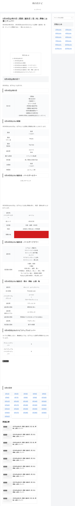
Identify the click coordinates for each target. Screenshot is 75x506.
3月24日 (34, 409)
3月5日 (44, 394)
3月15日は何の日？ (18, 58)
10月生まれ (68, 45)
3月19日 (34, 406)
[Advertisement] (26, 40)
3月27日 (16, 413)
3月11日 (7, 402)
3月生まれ (5, 361)
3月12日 (16, 402)
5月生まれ (58, 37)
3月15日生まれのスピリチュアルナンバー (25, 72)
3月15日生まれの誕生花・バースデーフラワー (26, 68)
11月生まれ (58, 48)
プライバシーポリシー (68, 501)
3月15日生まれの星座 (19, 63)
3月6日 (7, 398)
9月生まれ (58, 45)
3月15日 (44, 402)
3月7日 (16, 398)
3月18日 (25, 406)
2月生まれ (68, 29)
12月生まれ (68, 48)
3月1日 (7, 394)
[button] (72, 18)
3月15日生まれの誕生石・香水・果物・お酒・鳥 (27, 70)
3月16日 (7, 406)
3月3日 (26, 394)
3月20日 (44, 406)
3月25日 (44, 409)
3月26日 (7, 413)
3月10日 (44, 398)
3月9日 (35, 398)
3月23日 (25, 409)
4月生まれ (68, 33)
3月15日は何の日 (18, 61)
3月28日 (25, 413)
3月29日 (34, 413)
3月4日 (35, 394)
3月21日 (7, 409)
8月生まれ (68, 41)
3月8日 (26, 398)
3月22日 (16, 409)
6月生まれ (68, 37)
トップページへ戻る (57, 501)
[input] (63, 17)
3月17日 (16, 406)
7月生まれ (58, 41)
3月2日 (16, 394)
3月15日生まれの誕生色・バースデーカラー (25, 65)
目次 (23, 55)
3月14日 (34, 402)
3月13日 (25, 402)
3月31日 (7, 417)
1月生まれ (58, 29)
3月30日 (44, 413)
